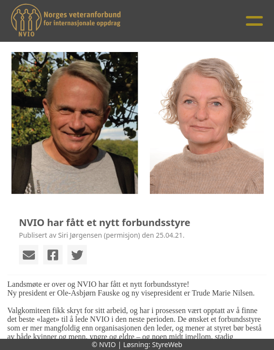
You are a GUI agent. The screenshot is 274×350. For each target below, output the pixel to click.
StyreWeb (167, 344)
